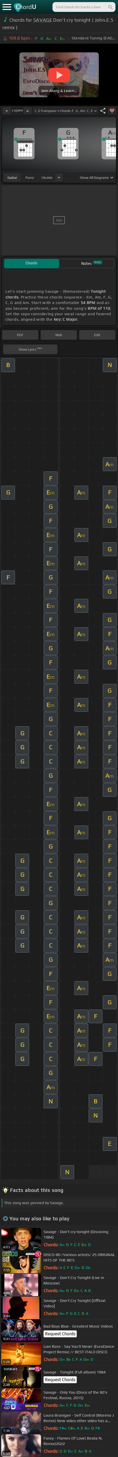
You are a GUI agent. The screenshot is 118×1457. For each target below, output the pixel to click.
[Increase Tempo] (27, 110)
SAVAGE (42, 20)
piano (29, 178)
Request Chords (60, 1333)
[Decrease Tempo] (6, 110)
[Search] (110, 7)
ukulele (46, 178)
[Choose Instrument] (59, 177)
